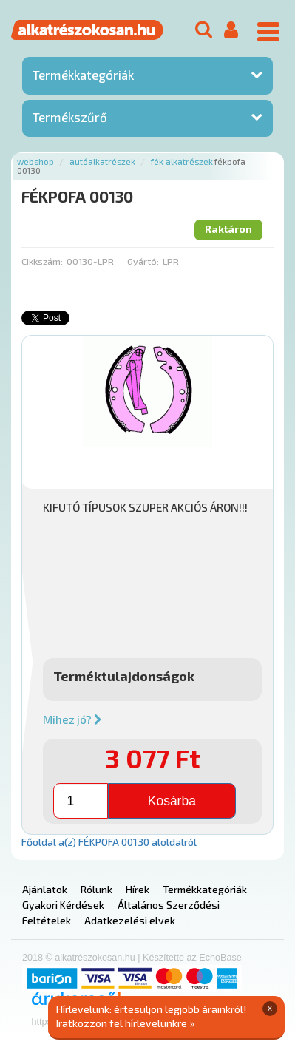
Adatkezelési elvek (129, 920)
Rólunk (96, 889)
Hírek (137, 889)
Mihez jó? (72, 719)
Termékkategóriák (83, 74)
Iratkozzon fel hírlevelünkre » (125, 1023)
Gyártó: (143, 261)
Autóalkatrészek (102, 161)
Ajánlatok (44, 889)
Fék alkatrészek (182, 161)
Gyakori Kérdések (63, 904)
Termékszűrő (70, 116)
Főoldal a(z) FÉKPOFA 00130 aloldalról (109, 842)
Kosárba (172, 800)
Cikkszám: (42, 261)
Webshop (35, 161)
